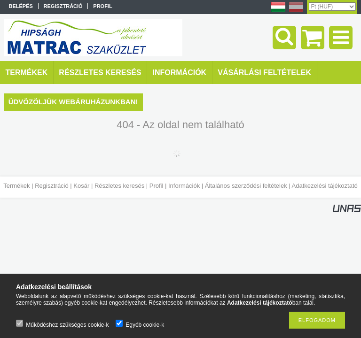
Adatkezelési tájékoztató (325, 185)
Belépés (21, 6)
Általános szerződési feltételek (246, 185)
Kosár (81, 185)
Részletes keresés (119, 185)
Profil (156, 185)
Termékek (16, 185)
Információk (184, 185)
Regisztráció (52, 185)
